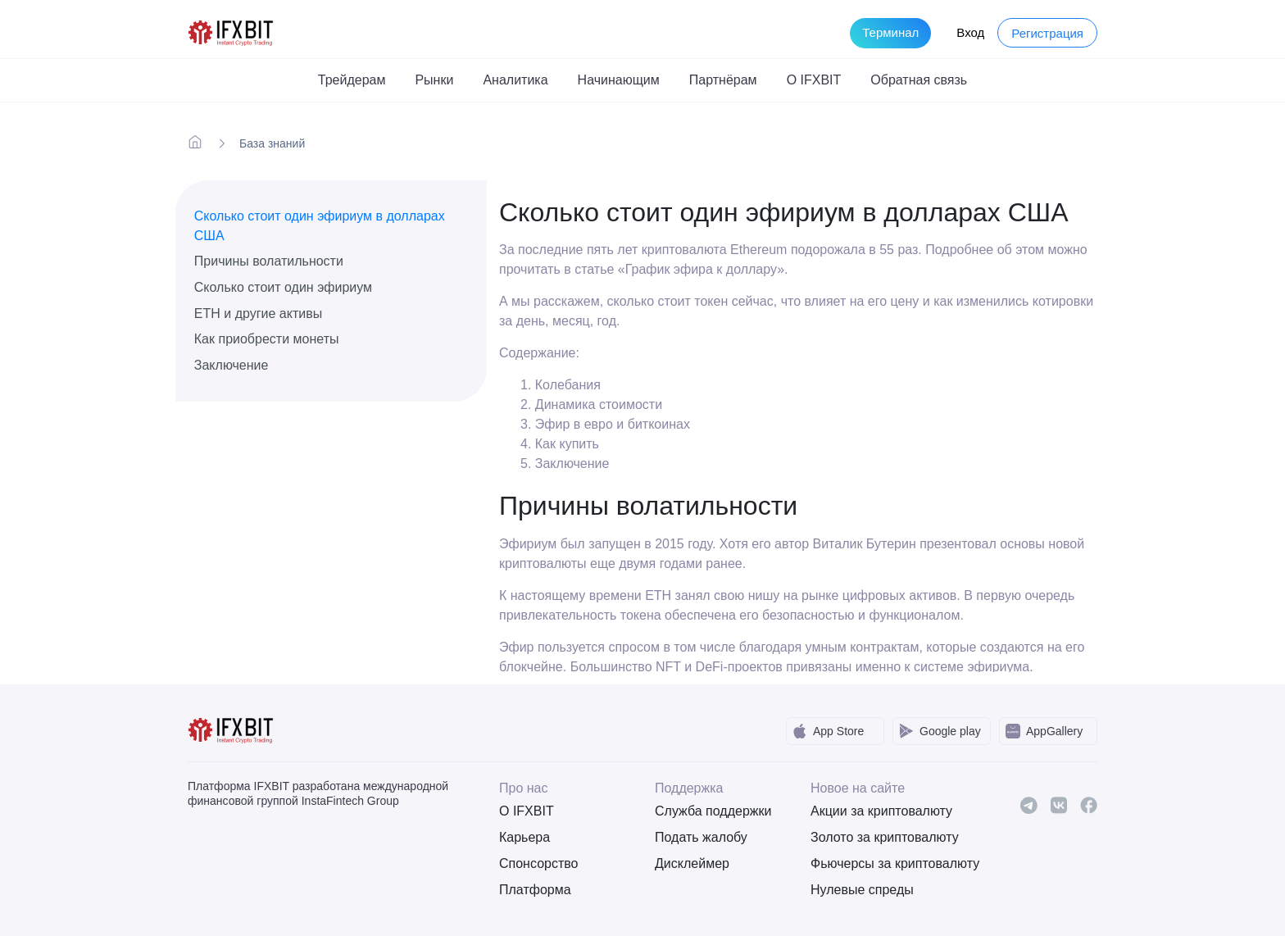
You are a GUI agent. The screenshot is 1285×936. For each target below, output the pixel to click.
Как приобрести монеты (266, 339)
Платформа (535, 890)
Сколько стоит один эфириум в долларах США (319, 226)
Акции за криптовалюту (876, 811)
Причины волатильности (268, 261)
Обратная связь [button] (918, 80)
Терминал (890, 32)
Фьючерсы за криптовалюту (876, 863)
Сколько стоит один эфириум (283, 287)
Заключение (231, 365)
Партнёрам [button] (723, 80)
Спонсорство (538, 863)
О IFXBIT (526, 811)
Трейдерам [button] (352, 80)
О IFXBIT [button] (814, 80)
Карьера (524, 837)
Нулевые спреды (862, 890)
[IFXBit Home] (231, 32)
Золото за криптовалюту (876, 837)
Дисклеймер (692, 863)
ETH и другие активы (258, 313)
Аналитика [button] (515, 80)
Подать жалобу (701, 837)
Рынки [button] (434, 80)
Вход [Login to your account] (970, 32)
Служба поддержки (713, 811)
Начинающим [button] (619, 80)
